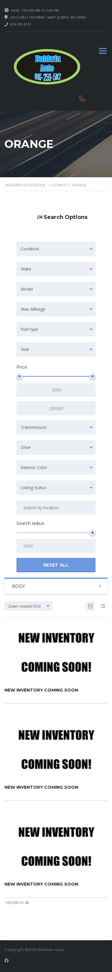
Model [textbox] (27, 289)
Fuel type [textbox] (29, 329)
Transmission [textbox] (34, 427)
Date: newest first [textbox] (25, 606)
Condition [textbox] (30, 249)
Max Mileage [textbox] (33, 309)
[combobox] (56, 249)
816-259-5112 (20, 24)
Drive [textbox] (26, 447)
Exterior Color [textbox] (34, 467)
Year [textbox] (25, 349)
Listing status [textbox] (33, 487)
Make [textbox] (26, 269)
